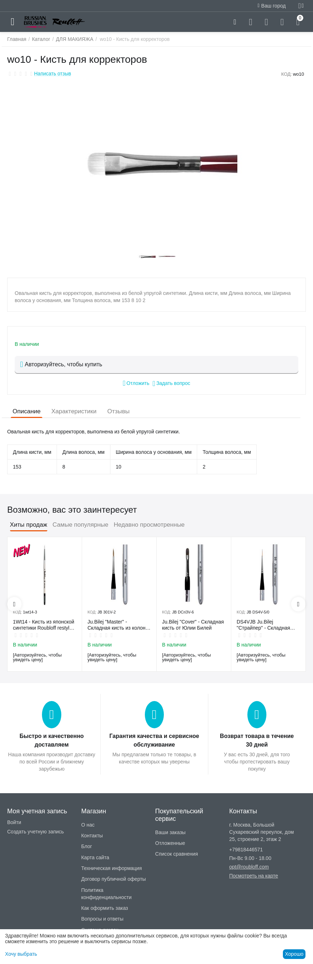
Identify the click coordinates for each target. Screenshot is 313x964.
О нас (87, 825)
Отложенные (170, 843)
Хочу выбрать (21, 954)
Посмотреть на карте (253, 876)
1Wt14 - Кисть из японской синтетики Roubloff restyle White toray (43, 625)
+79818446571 (246, 849)
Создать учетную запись (35, 831)
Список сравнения (176, 854)
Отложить (136, 383)
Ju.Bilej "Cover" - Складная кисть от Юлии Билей (193, 625)
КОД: (286, 74)
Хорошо (294, 954)
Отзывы (118, 411)
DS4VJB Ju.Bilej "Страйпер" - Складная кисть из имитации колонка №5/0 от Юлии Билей (268, 625)
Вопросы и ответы (102, 919)
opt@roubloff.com (249, 867)
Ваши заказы (170, 832)
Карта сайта (95, 857)
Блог (86, 846)
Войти (14, 822)
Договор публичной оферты (113, 879)
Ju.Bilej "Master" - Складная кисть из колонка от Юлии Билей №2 (119, 625)
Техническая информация (111, 868)
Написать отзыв (52, 73)
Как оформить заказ (104, 908)
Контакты (92, 835)
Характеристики (73, 411)
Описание (27, 411)
